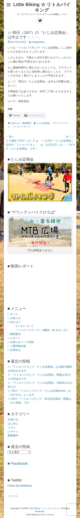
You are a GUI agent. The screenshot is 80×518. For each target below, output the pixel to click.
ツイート (13, 496)
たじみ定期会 (43, 123)
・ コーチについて (23, 326)
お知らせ (15, 123)
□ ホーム (13, 314)
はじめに (13, 423)
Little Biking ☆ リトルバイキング (42, 7)
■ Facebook (18, 463)
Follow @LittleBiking (20, 485)
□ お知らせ (14, 318)
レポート (13, 431)
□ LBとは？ (14, 322)
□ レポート (14, 337)
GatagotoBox (38, 42)
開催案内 (26, 123)
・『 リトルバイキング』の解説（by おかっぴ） (40, 330)
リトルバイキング (21, 126)
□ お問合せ (14, 349)
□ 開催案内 (14, 334)
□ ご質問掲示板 (17, 345)
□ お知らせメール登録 (21, 341)
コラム (12, 427)
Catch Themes (47, 514)
